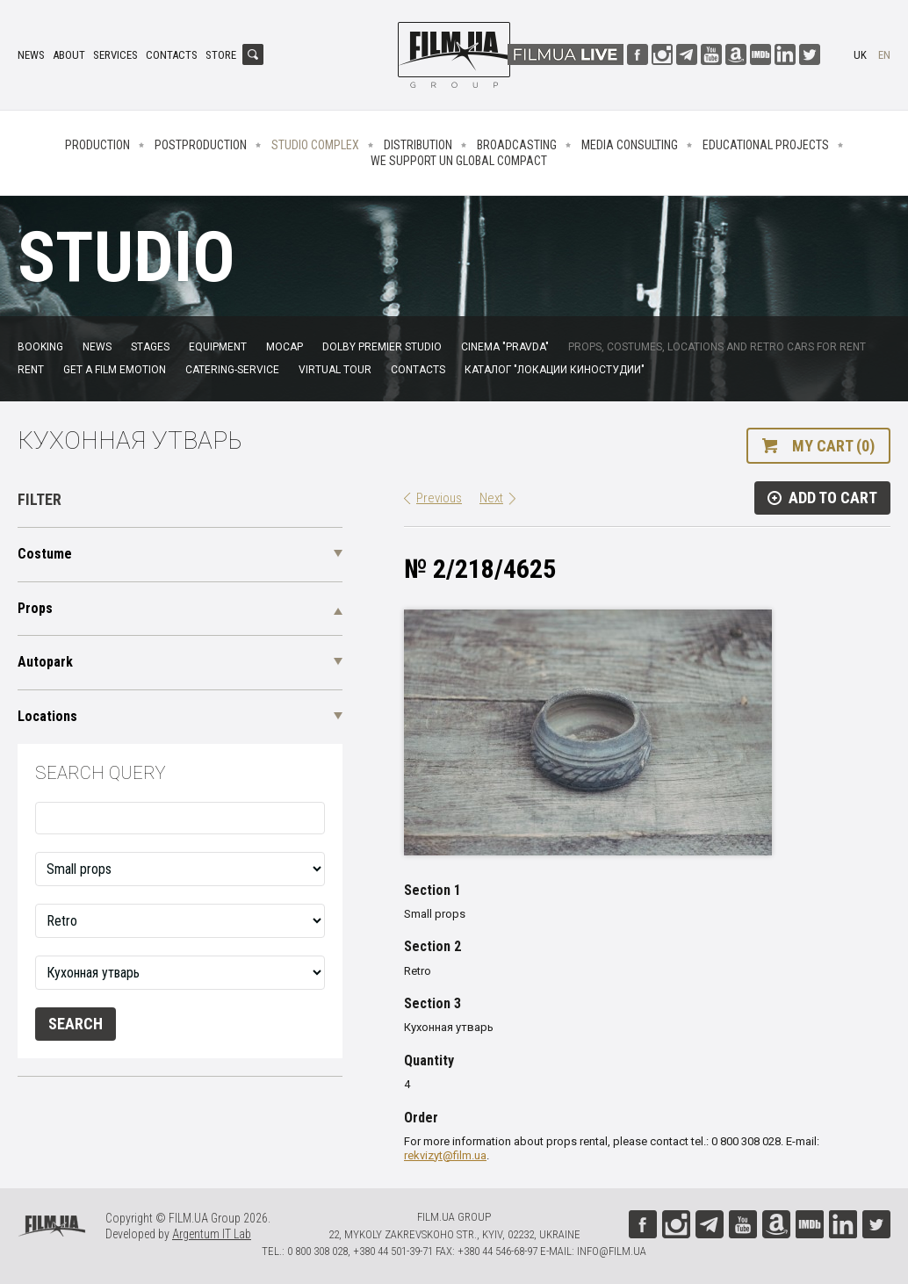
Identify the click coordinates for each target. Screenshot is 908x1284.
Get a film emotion (114, 370)
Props (35, 608)
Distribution (418, 145)
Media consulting (629, 145)
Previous (439, 498)
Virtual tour (335, 370)
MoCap (284, 347)
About (69, 54)
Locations (47, 716)
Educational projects (766, 145)
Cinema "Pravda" (505, 347)
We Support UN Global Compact (459, 161)
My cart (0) (833, 445)
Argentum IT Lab (211, 1234)
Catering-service (232, 370)
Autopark (45, 661)
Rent (31, 370)
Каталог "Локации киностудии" (555, 370)
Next (491, 498)
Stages (150, 347)
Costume (45, 553)
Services (115, 54)
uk (860, 54)
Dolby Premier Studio (382, 347)
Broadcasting (517, 145)
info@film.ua (611, 1251)
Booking (40, 347)
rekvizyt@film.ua (445, 1155)
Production (97, 145)
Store (220, 54)
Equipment (218, 347)
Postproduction (201, 145)
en (884, 54)
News (31, 54)
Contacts (172, 54)
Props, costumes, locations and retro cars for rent (717, 347)
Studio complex (315, 145)
